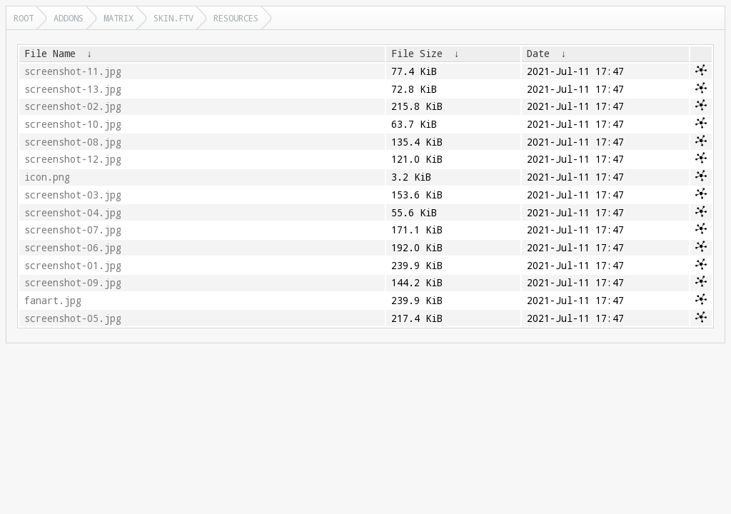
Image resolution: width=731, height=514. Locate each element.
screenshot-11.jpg (72, 71)
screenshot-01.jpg (72, 265)
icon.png (47, 177)
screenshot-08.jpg (72, 142)
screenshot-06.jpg (72, 247)
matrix (118, 18)
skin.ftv (173, 18)
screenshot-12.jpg (72, 159)
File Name (50, 53)
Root (24, 18)
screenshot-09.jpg (72, 282)
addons (69, 18)
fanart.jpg (52, 300)
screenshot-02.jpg (72, 106)
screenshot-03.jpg (72, 194)
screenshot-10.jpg (72, 124)
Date (538, 53)
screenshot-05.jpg (72, 318)
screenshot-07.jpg (72, 229)
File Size (417, 53)
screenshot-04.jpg (72, 212)
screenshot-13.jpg (72, 89)
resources (235, 18)
